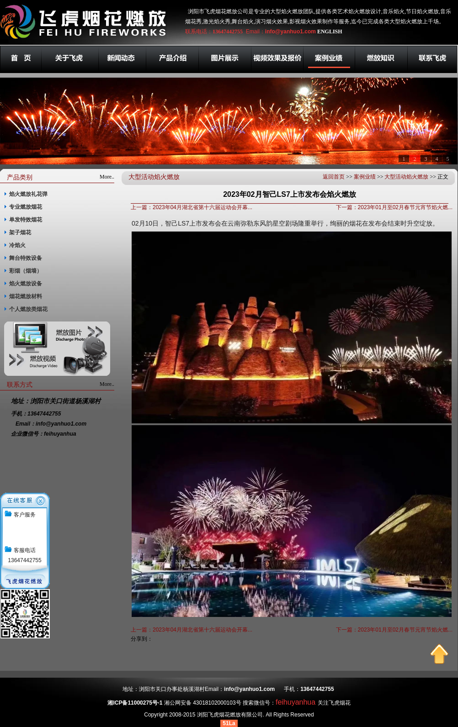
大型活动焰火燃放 (406, 177)
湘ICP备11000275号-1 (134, 703)
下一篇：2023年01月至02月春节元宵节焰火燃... (394, 207)
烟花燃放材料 (25, 296)
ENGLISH (329, 31)
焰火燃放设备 (25, 283)
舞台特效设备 (25, 258)
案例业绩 (365, 177)
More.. (107, 177)
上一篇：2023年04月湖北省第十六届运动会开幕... (191, 207)
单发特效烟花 (25, 219)
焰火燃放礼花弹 (28, 194)
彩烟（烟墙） (25, 271)
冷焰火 (17, 245)
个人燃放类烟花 (28, 309)
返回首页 (334, 177)
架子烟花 (20, 232)
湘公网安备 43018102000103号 (202, 703)
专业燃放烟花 (25, 207)
